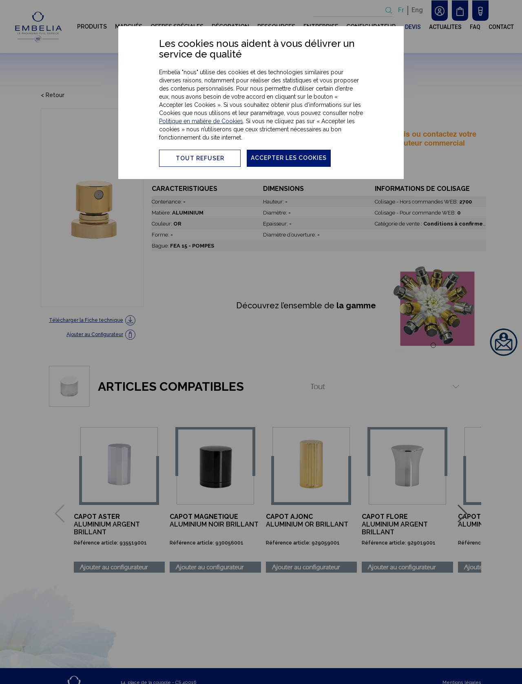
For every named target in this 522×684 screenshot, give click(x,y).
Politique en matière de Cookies (201, 121)
